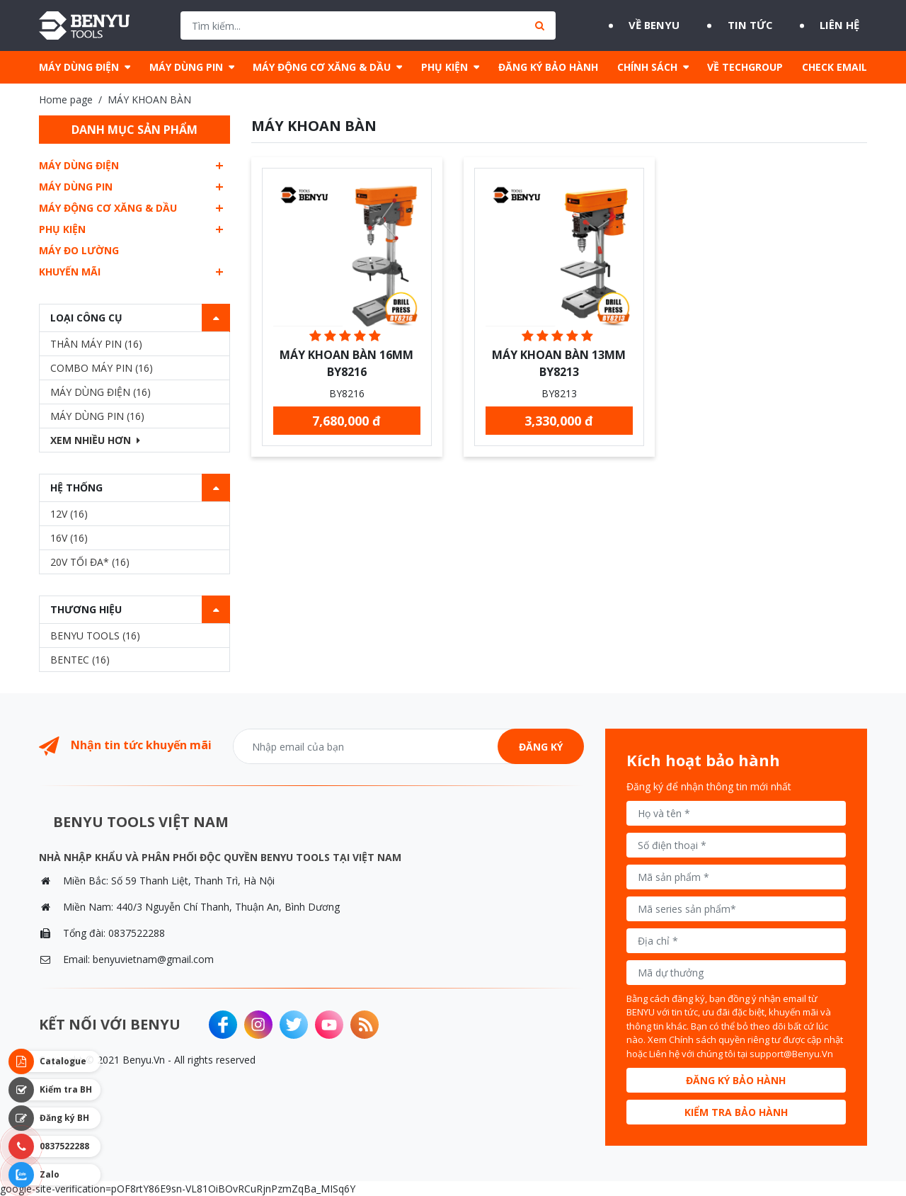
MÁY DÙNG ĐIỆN (79, 67)
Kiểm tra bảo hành (736, 1112)
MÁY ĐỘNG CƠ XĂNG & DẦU (322, 67)
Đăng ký (541, 746)
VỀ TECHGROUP (745, 67)
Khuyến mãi (70, 271)
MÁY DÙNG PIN (186, 67)
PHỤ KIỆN (444, 67)
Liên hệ (845, 25)
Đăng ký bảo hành (736, 1080)
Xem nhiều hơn (95, 440)
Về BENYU (642, 25)
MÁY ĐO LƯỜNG (79, 250)
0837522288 (136, 933)
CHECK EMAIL (834, 67)
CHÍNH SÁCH (647, 67)
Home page (66, 99)
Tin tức (746, 25)
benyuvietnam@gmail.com (153, 959)
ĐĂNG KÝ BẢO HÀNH (548, 67)
